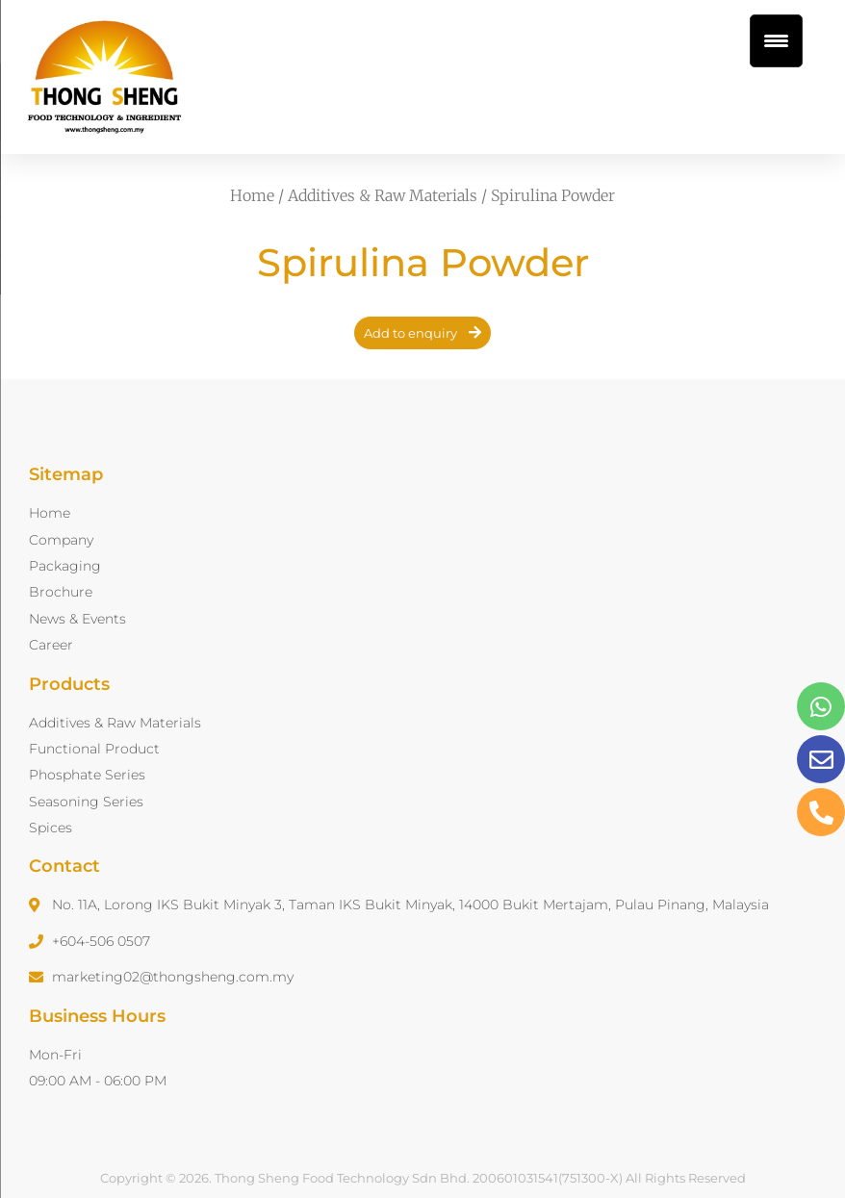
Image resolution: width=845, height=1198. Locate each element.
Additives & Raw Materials (382, 195)
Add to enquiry (410, 333)
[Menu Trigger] (776, 40)
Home (252, 195)
